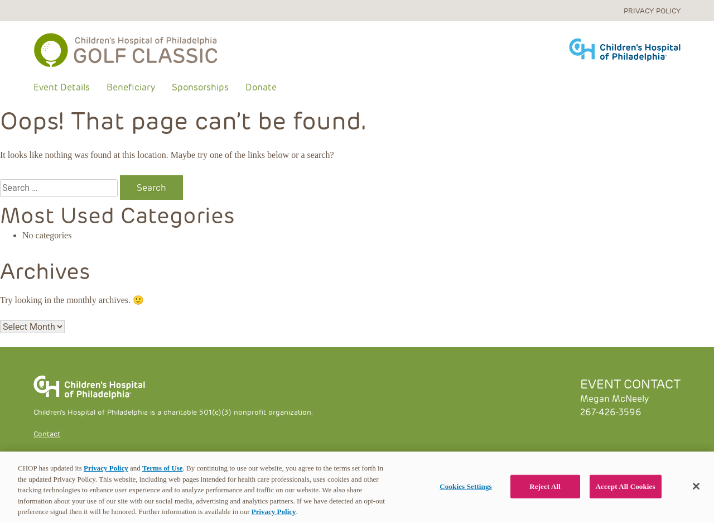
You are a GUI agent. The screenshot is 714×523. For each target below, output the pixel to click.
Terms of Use (162, 468)
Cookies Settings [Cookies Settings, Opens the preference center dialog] (465, 486)
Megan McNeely (614, 398)
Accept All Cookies (625, 486)
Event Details (61, 86)
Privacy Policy (652, 10)
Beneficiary (131, 86)
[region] (357, 487)
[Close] (696, 486)
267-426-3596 (610, 411)
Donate (261, 86)
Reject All (545, 486)
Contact (46, 433)
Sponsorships (200, 86)
